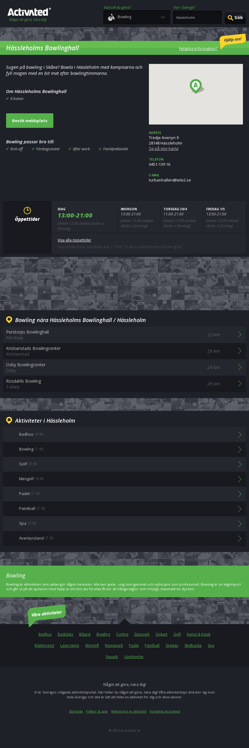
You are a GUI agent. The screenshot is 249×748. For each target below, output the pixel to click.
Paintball (152, 645)
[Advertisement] (124, 282)
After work (81, 148)
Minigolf (92, 645)
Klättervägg (44, 645)
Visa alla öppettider (74, 240)
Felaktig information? (212, 42)
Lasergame (69, 645)
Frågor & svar (97, 711)
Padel (134, 645)
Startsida (76, 711)
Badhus (45, 634)
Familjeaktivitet (115, 148)
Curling (122, 634)
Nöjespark (114, 645)
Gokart (161, 634)
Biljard (84, 634)
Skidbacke (193, 645)
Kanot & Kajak (198, 634)
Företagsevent (47, 148)
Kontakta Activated (165, 711)
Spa (211, 645)
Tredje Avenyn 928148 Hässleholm (196, 141)
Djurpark (142, 634)
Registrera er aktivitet (128, 711)
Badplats (65, 634)
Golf (177, 634)
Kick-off (16, 148)
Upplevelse (133, 656)
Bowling (103, 634)
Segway (172, 645)
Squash (112, 656)
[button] (197, 86)
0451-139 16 (196, 162)
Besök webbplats (29, 120)
